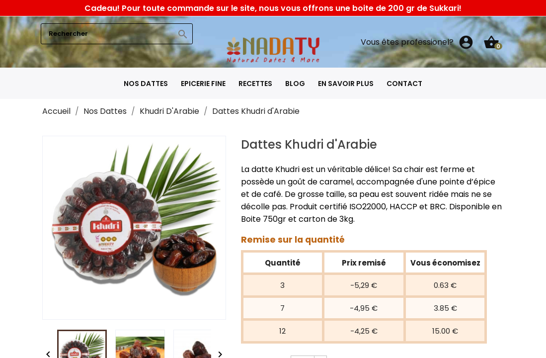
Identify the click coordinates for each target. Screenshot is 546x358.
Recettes (255, 84)
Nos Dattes (146, 84)
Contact (404, 84)
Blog (295, 84)
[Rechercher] (117, 33)
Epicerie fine (203, 84)
